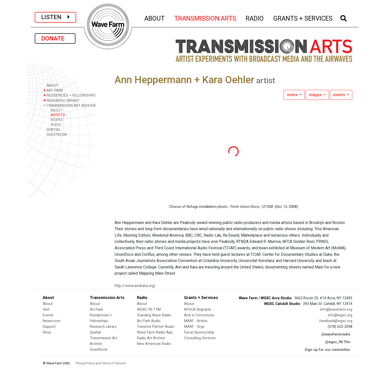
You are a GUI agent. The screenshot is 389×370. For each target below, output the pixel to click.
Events (48, 315)
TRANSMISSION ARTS (205, 17)
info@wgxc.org (340, 315)
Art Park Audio (149, 321)
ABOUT (155, 17)
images (316, 94)
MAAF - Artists (195, 321)
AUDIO (56, 125)
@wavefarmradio (335, 334)
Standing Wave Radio (154, 315)
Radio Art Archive (151, 338)
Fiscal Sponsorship (199, 332)
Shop (47, 332)
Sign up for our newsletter (327, 350)
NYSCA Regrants (197, 309)
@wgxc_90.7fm (337, 342)
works (292, 94)
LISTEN (55, 17)
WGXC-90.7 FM (149, 309)
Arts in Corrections (199, 315)
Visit (46, 309)
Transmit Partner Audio (155, 327)
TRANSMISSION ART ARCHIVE (69, 105)
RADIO (255, 17)
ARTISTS (58, 115)
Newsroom (52, 321)
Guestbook (98, 349)
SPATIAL (52, 129)
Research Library (103, 327)
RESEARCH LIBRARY (61, 100)
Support (49, 327)
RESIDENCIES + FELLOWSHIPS (69, 95)
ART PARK (53, 90)
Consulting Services (200, 338)
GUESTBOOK (55, 134)
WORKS (57, 120)
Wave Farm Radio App (155, 332)
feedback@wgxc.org (335, 321)
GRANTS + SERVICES (303, 17)
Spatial (95, 332)
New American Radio (154, 344)
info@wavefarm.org (336, 309)
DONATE (55, 38)
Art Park (96, 309)
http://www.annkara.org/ (135, 285)
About (48, 304)
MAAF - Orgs (194, 327)
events (339, 94)
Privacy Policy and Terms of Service (101, 363)
